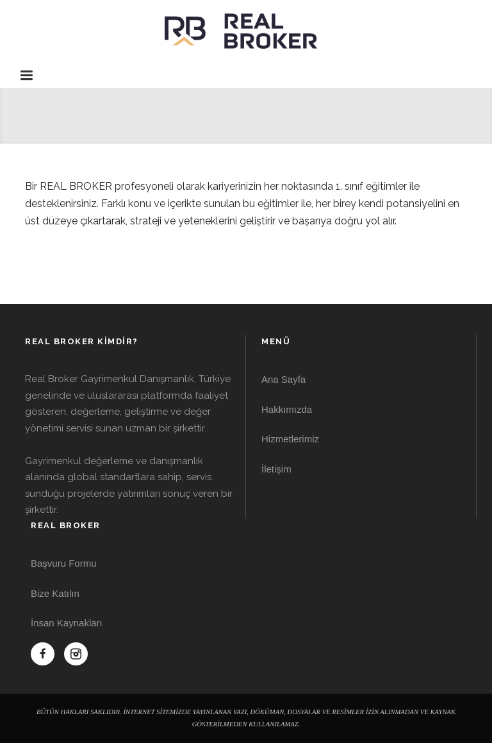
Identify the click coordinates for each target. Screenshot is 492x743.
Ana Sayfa (283, 379)
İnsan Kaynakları (66, 622)
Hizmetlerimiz (290, 438)
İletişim (276, 468)
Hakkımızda (286, 409)
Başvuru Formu (64, 563)
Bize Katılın (55, 593)
